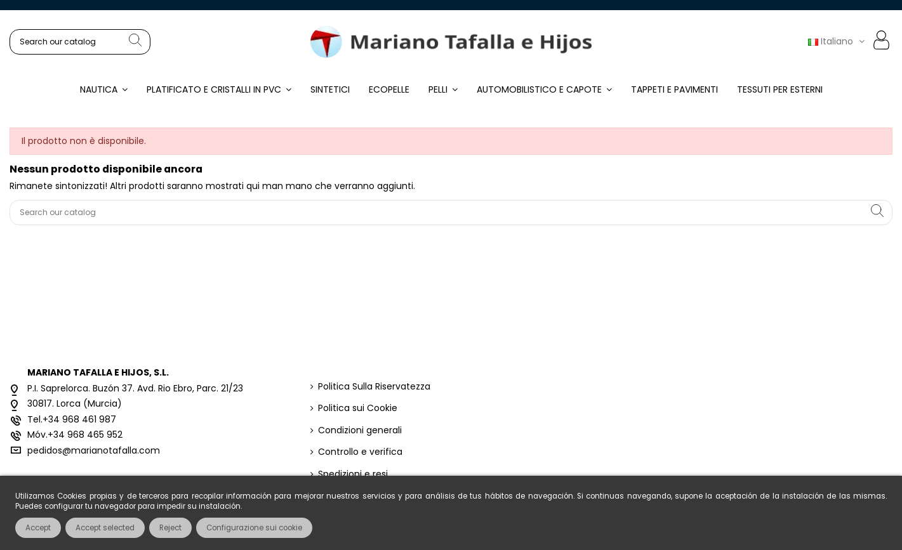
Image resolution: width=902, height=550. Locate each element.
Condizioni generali (360, 430)
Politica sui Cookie (357, 408)
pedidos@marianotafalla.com (93, 450)
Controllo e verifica (360, 452)
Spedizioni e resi (353, 474)
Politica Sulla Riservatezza (374, 387)
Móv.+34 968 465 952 (75, 434)
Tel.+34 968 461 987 (71, 419)
